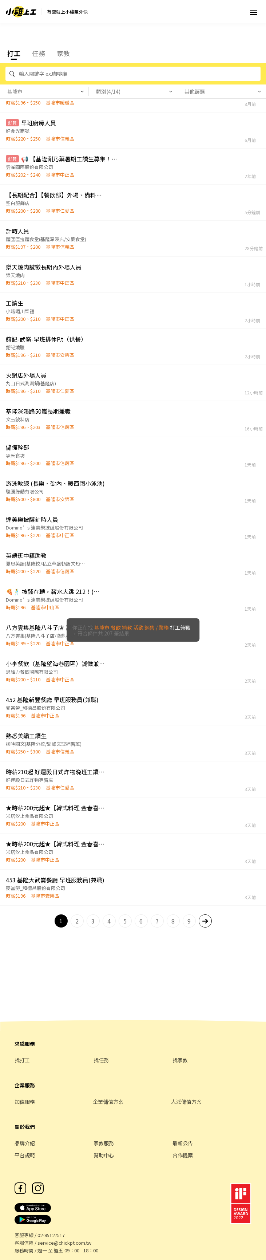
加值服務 (25, 1101)
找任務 (101, 1060)
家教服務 (104, 1143)
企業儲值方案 (108, 1101)
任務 (38, 53)
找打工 (22, 1060)
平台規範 (25, 1155)
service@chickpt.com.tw (64, 1242)
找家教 (180, 1060)
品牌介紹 (25, 1143)
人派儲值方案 (186, 1101)
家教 (63, 53)
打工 (13, 53)
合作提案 (182, 1155)
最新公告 (182, 1143)
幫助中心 (104, 1155)
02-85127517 (51, 1235)
